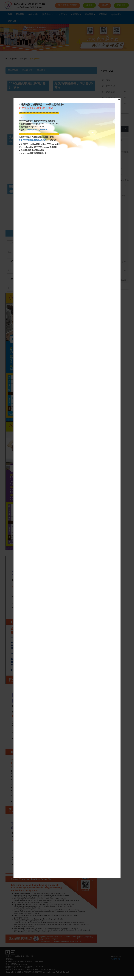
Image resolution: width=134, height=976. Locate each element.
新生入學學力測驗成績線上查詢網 (32, 140)
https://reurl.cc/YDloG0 (36, 130)
